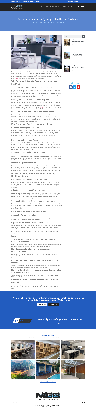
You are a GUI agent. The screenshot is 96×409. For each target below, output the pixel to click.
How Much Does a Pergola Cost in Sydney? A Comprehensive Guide (78, 67)
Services (54, 6)
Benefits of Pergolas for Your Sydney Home (78, 53)
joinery (17, 78)
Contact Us (71, 6)
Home (41, 6)
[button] (37, 321)
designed (41, 107)
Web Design (43, 406)
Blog (59, 6)
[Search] (83, 36)
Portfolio (48, 6)
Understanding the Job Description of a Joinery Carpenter (78, 41)
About (64, 6)
